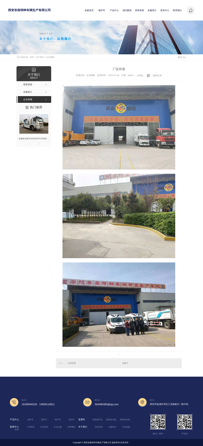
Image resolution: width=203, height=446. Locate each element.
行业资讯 (44, 427)
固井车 (44, 419)
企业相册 (50, 57)
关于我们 (40, 57)
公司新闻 (30, 427)
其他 (17, 429)
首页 (32, 57)
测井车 (30, 419)
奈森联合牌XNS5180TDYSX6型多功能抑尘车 (34, 138)
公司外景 (72, 363)
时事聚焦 (71, 427)
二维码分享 (156, 75)
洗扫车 (71, 419)
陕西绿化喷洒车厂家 (126, 419)
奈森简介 (112, 427)
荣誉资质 (99, 427)
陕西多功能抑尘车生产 (112, 419)
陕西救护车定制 (99, 419)
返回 (181, 57)
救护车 (58, 419)
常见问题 (58, 427)
